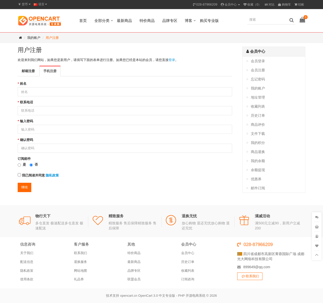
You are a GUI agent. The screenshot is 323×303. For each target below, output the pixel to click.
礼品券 (79, 279)
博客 (188, 20)
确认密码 (26, 140)
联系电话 (26, 102)
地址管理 (258, 97)
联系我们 (80, 253)
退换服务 (80, 262)
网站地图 (80, 270)
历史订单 (258, 115)
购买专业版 (209, 20)
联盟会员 (134, 279)
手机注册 (50, 71)
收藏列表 (258, 106)
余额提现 (258, 170)
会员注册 (258, 70)
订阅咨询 (187, 279)
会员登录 (258, 61)
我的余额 (258, 161)
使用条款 (26, 279)
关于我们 (26, 253)
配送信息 (26, 262)
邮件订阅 (258, 188)
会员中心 (187, 253)
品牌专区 (169, 20)
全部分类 (102, 20)
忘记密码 (258, 79)
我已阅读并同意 (38, 175)
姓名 (23, 83)
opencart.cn (128, 295)
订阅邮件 (24, 159)
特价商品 (147, 20)
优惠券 (256, 179)
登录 (172, 60)
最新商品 (124, 20)
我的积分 (258, 143)
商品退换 (258, 152)
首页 (83, 20)
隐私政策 (26, 270)
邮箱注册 (28, 71)
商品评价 (258, 125)
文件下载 (258, 134)
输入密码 (26, 121)
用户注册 (52, 38)
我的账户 (33, 38)
